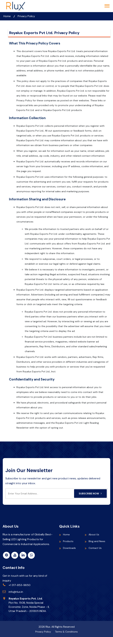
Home (7, 16)
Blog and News (97, 541)
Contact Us (95, 548)
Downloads (69, 548)
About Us (94, 534)
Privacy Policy (26, 16)
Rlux (48, 627)
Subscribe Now (90, 493)
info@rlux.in (16, 592)
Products (68, 541)
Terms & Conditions (66, 631)
